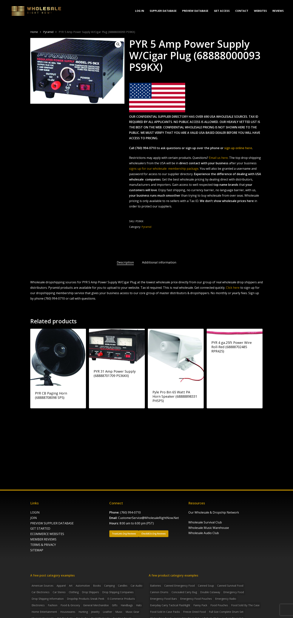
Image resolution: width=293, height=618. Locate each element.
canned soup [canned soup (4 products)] (206, 585)
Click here (233, 288)
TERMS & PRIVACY (43, 545)
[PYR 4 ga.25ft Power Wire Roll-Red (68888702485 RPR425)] (235, 332)
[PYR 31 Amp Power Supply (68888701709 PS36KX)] (117, 346)
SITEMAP (36, 550)
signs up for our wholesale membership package (163, 169)
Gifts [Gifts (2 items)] (115, 605)
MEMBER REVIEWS (43, 539)
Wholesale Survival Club (205, 522)
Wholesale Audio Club (203, 533)
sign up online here (238, 148)
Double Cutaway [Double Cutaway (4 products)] (210, 592)
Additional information (159, 262)
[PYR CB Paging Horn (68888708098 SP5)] (58, 357)
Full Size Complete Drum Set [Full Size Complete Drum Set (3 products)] (226, 612)
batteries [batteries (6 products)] (155, 585)
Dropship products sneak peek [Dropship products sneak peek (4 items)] (85, 598)
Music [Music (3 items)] (118, 612)
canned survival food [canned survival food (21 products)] (230, 585)
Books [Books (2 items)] (97, 585)
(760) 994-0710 (130, 512)
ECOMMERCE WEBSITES (47, 534)
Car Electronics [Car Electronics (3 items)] (41, 592)
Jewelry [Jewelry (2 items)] (95, 612)
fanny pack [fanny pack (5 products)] (200, 605)
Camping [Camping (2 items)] (109, 585)
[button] (118, 44)
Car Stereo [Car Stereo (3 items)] (59, 592)
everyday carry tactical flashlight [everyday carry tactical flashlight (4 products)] (170, 605)
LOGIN (35, 512)
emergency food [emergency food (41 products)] (233, 592)
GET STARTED (40, 528)
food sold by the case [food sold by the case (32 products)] (245, 605)
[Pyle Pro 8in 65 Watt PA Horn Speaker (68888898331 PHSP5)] (176, 357)
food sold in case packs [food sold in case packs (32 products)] (165, 612)
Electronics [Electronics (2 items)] (38, 605)
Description (125, 262)
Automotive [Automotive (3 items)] (83, 585)
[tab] (125, 262)
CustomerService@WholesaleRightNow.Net (148, 518)
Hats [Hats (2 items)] (139, 605)
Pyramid (48, 32)
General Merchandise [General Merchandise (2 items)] (96, 605)
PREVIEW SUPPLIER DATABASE (52, 523)
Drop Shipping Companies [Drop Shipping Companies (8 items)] (118, 592)
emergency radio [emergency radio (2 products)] (225, 598)
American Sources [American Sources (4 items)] (42, 585)
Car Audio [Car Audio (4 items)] (136, 585)
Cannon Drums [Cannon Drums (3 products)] (159, 592)
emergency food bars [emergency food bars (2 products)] (163, 598)
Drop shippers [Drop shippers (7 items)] (90, 592)
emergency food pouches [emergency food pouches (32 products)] (196, 598)
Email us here (218, 158)
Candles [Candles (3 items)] (122, 585)
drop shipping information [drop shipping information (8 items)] (48, 598)
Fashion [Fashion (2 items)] (52, 605)
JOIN (33, 518)
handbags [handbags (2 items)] (127, 605)
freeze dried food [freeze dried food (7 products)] (194, 612)
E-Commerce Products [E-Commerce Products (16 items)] (121, 598)
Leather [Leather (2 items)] (107, 612)
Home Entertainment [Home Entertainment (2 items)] (44, 612)
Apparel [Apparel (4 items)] (61, 585)
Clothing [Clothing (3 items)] (74, 592)
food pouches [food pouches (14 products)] (219, 605)
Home (34, 32)
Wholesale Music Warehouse (208, 528)
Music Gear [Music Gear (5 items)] (132, 612)
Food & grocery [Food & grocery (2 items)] (70, 605)
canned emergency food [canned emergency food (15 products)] (179, 585)
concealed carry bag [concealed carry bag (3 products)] (184, 592)
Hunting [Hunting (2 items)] (83, 612)
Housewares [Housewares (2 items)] (67, 612)
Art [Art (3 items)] (71, 585)
